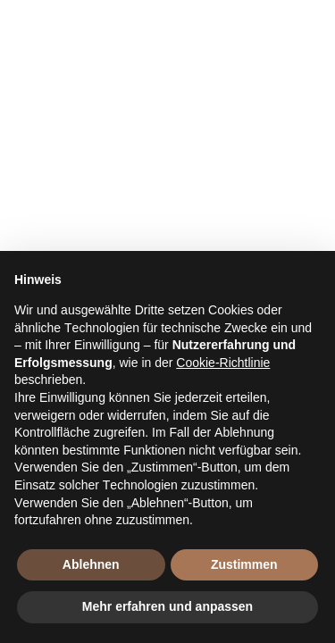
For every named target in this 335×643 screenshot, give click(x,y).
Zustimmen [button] (244, 564)
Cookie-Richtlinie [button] (223, 362)
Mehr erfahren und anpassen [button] (167, 606)
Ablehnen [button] (91, 564)
